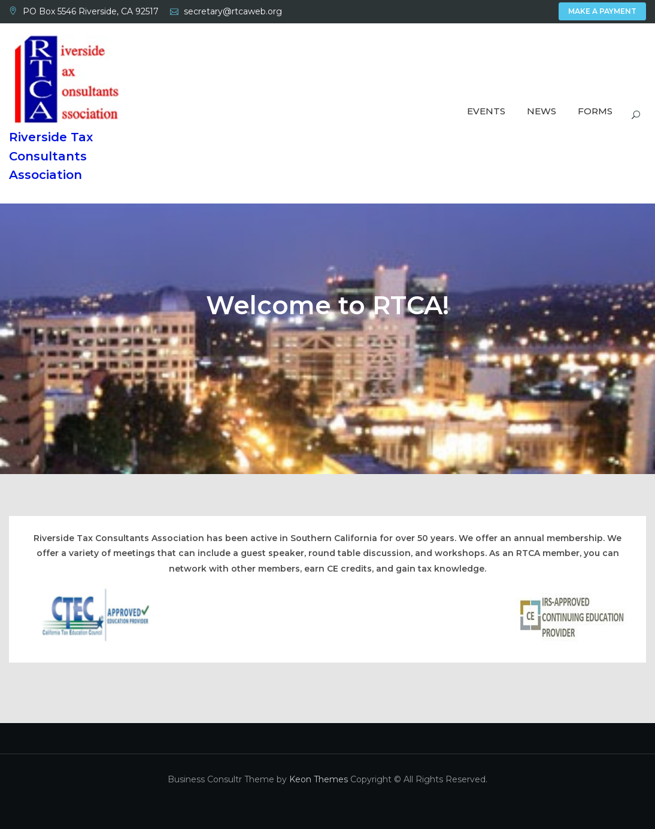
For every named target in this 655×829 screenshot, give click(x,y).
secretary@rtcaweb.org (233, 11)
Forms (595, 111)
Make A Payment (602, 11)
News (541, 111)
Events (486, 111)
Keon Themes (318, 779)
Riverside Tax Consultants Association (51, 156)
